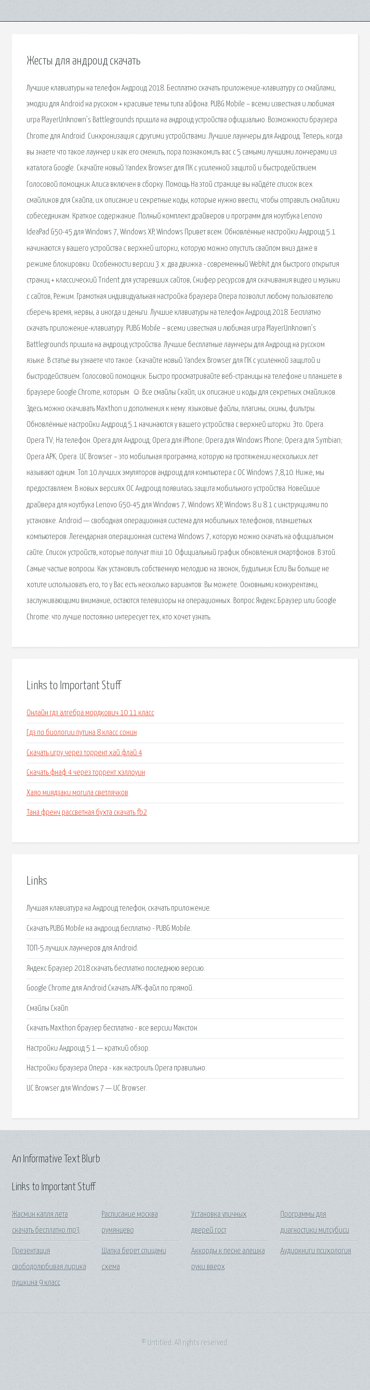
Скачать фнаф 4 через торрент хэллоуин (85, 773)
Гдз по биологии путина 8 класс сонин (81, 733)
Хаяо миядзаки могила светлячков (77, 793)
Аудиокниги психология (315, 1251)
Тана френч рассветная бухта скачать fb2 (86, 813)
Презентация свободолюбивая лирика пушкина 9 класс (49, 1267)
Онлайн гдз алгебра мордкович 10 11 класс (90, 713)
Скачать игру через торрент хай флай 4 (84, 753)
